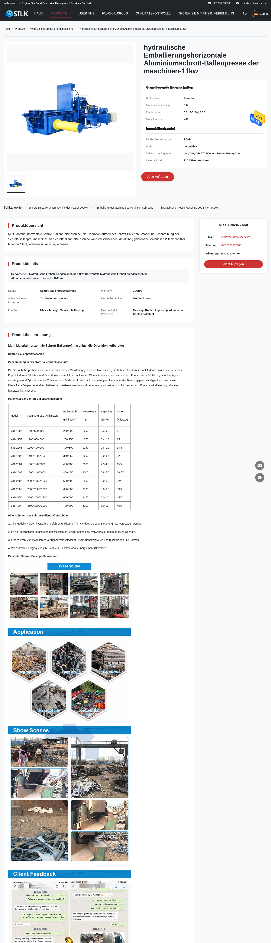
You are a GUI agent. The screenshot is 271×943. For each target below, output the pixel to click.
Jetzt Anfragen (233, 264)
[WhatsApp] (259, 477)
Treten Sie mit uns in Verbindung (206, 13)
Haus (38, 13)
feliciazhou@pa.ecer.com (253, 3)
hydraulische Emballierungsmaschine (51, 28)
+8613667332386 (231, 245)
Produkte (59, 13)
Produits (20, 28)
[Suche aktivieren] (245, 13)
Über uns (86, 13)
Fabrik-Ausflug (115, 13)
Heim (7, 28)
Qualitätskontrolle (153, 13)
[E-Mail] (259, 465)
